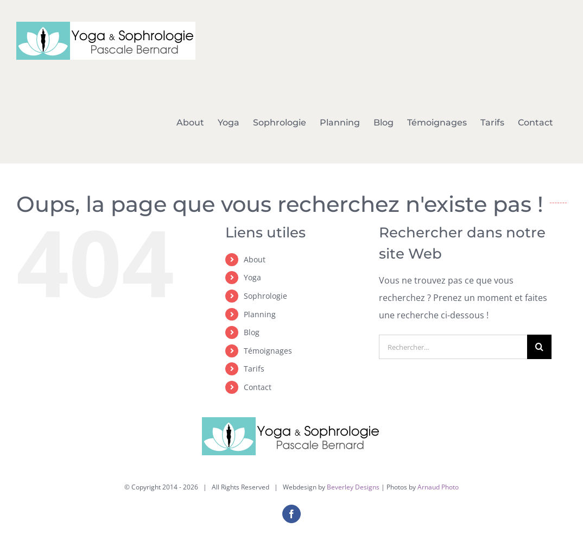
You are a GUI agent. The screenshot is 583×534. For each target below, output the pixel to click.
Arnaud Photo (438, 487)
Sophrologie (265, 296)
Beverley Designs (353, 487)
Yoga (252, 277)
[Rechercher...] (453, 347)
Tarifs (254, 368)
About (254, 259)
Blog (251, 332)
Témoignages (268, 350)
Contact (257, 387)
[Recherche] (539, 347)
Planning (260, 314)
